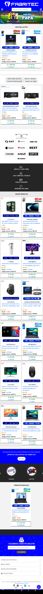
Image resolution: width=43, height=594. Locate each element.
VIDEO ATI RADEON (30, 79)
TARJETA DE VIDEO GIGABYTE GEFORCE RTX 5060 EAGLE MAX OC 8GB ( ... (10, 110)
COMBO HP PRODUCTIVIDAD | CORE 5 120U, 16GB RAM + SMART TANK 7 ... (32, 306)
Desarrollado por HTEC (21, 584)
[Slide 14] (33, 21)
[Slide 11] (28, 21)
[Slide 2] (11, 21)
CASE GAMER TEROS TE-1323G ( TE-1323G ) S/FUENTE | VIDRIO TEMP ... (10, 223)
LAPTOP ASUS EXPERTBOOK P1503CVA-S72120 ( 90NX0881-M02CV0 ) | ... (30, 54)
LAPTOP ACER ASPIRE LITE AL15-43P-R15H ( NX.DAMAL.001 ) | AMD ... (31, 431)
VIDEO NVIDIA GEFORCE (14, 79)
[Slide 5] (16, 21)
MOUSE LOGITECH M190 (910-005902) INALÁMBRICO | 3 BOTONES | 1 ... (31, 388)
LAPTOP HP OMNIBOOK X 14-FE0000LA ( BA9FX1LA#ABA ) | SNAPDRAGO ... (9, 54)
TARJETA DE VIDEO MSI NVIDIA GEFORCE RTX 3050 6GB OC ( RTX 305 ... (31, 110)
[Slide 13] (32, 21)
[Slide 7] (20, 21)
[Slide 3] (13, 21)
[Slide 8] (22, 21)
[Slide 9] (24, 21)
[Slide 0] (7, 21)
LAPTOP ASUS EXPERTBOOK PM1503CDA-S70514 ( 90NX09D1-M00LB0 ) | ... (31, 223)
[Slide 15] (35, 21)
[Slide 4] (15, 21)
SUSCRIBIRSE (21, 552)
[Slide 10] (26, 21)
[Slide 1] (9, 21)
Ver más (21, 459)
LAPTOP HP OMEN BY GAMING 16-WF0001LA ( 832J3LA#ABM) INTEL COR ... (21, 512)
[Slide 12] (30, 21)
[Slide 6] (18, 21)
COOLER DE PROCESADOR (14, 82)
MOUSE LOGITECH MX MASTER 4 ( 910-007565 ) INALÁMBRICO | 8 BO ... (10, 306)
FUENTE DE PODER (30, 82)
